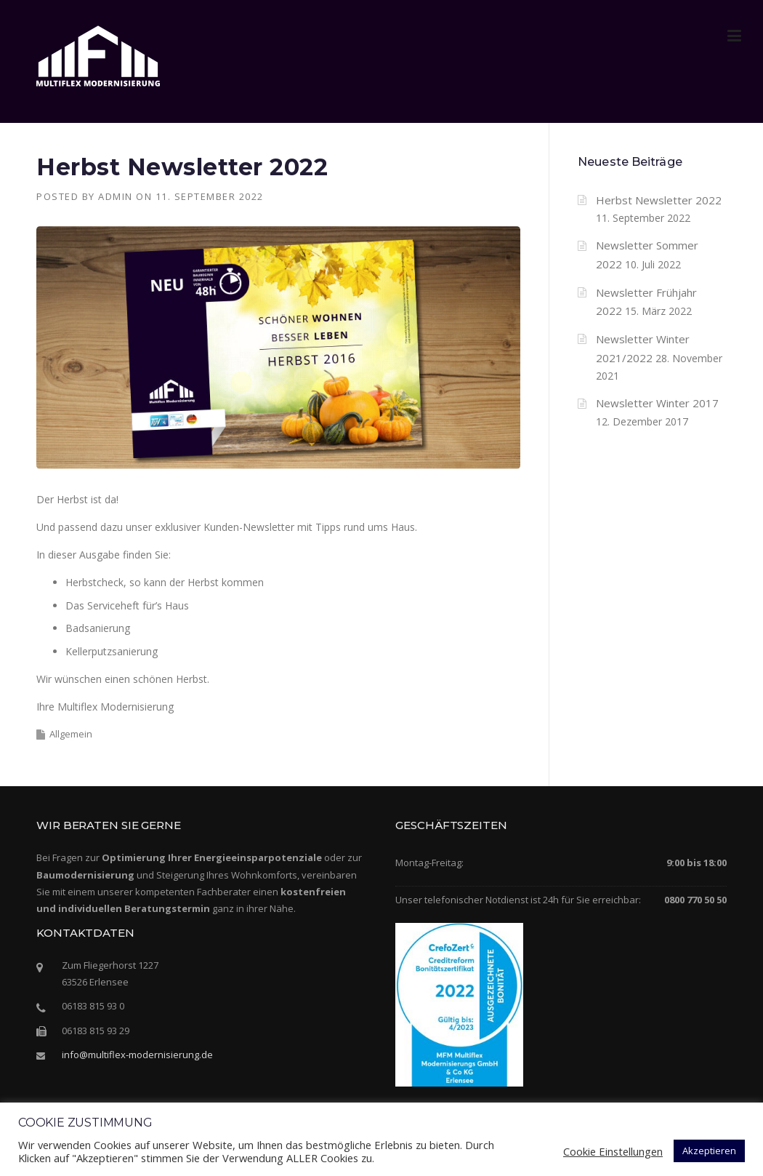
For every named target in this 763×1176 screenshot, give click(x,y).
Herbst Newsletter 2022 (659, 200)
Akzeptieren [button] (709, 1150)
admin (115, 196)
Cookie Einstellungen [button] (613, 1151)
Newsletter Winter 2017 (657, 403)
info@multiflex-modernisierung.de (137, 1054)
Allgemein (70, 733)
